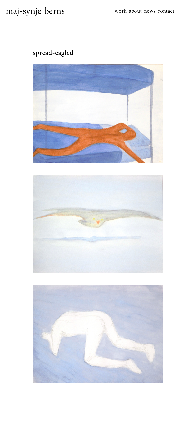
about (135, 11)
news (149, 11)
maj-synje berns (35, 11)
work (121, 11)
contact (166, 11)
